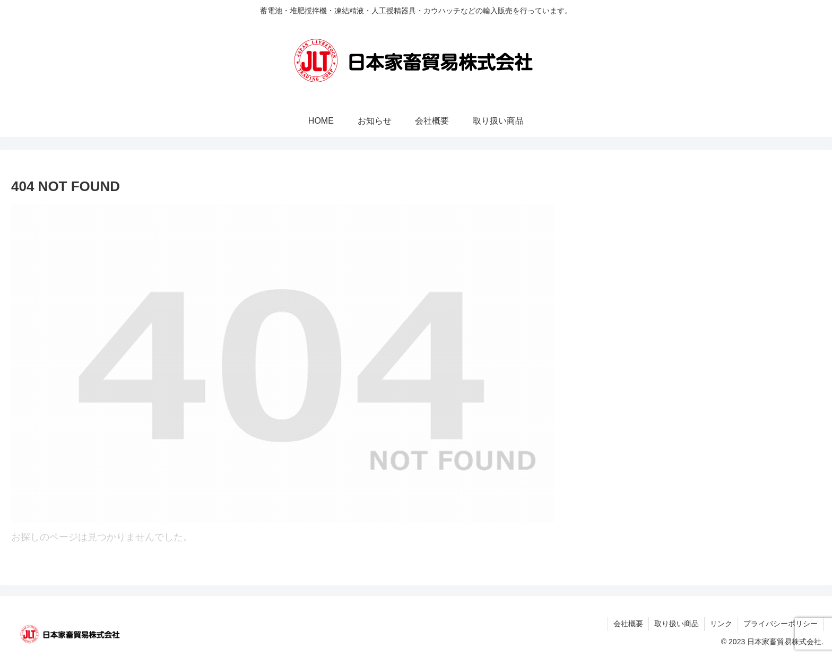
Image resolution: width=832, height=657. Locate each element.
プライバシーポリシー (780, 623)
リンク (721, 623)
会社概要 (628, 623)
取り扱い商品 (676, 623)
